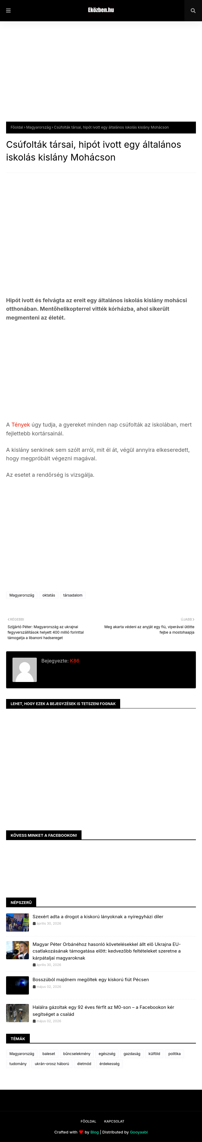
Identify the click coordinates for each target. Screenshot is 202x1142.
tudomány (17, 1063)
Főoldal (17, 127)
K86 (74, 661)
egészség (107, 1053)
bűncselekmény (76, 1053)
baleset (48, 1053)
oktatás (48, 595)
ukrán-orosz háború (52, 1063)
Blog (94, 1132)
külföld (154, 1053)
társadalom (72, 595)
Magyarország (38, 127)
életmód (84, 1063)
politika (174, 1053)
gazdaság (132, 1053)
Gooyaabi (139, 1132)
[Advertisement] (101, 76)
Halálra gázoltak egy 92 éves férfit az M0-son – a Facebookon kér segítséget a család (103, 1010)
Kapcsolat (114, 1121)
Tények (21, 424)
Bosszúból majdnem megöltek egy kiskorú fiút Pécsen (91, 979)
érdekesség (109, 1063)
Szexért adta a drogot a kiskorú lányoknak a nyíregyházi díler (98, 916)
